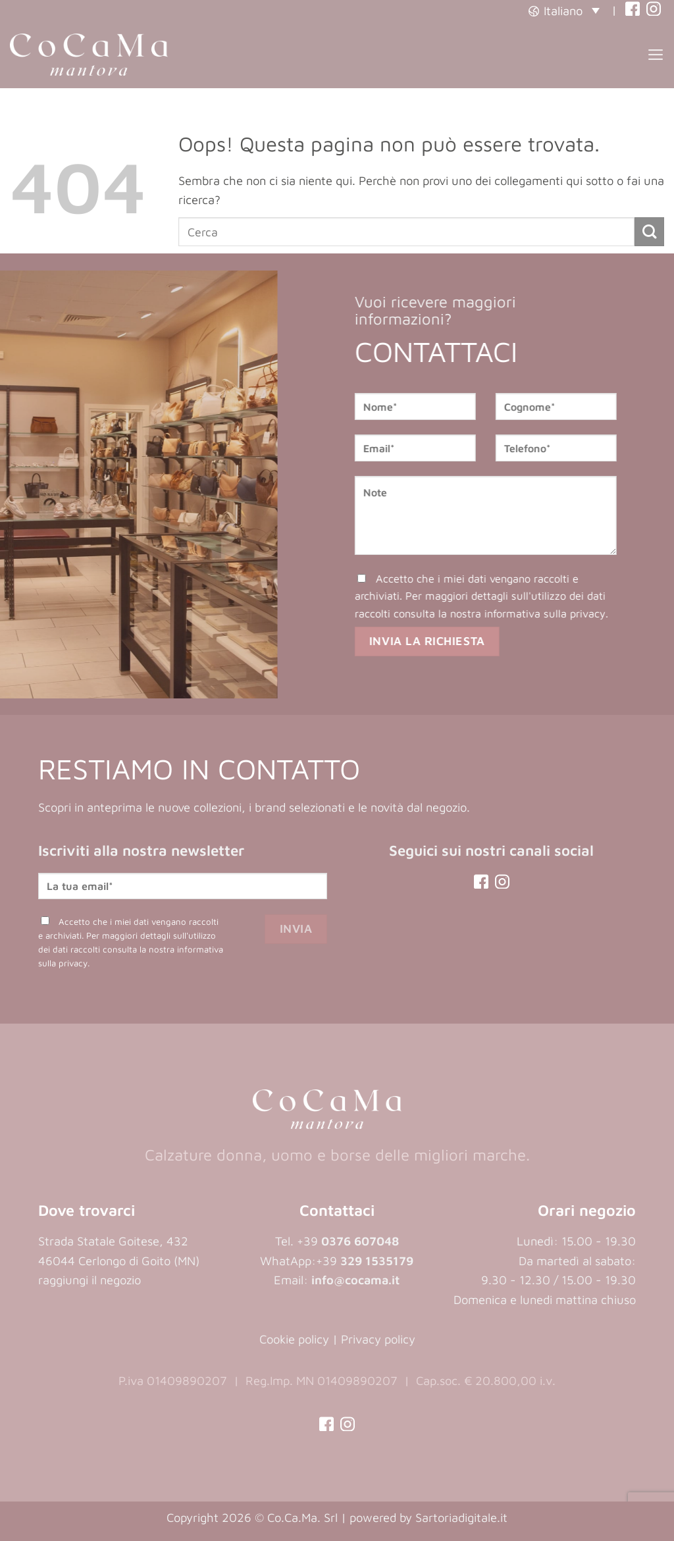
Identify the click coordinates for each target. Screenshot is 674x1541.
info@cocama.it (355, 1279)
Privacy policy (378, 1339)
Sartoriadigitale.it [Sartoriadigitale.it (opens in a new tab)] (461, 1517)
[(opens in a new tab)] (632, 10)
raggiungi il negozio (89, 1279)
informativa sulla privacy (560, 614)
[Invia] (649, 232)
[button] (564, 10)
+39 (364, 1260)
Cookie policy (294, 1339)
